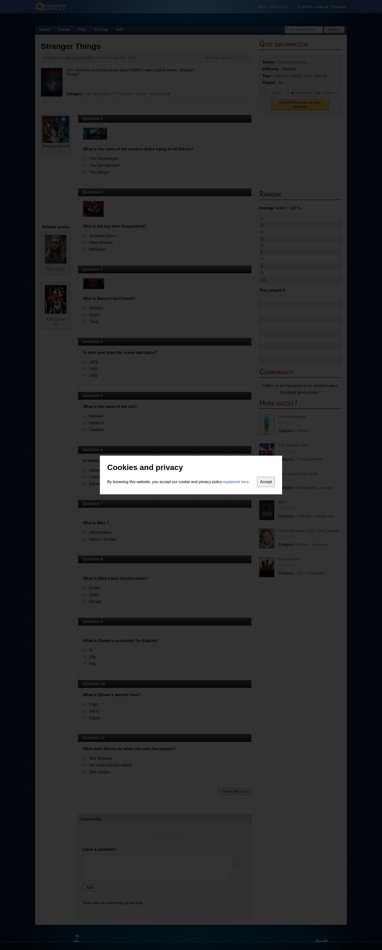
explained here (236, 482)
